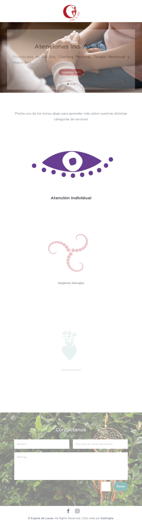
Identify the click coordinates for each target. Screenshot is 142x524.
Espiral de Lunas (42, 518)
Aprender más (71, 74)
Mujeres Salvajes (71, 278)
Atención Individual (71, 195)
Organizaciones (71, 367)
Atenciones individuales (71, 48)
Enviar (121, 486)
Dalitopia (107, 518)
